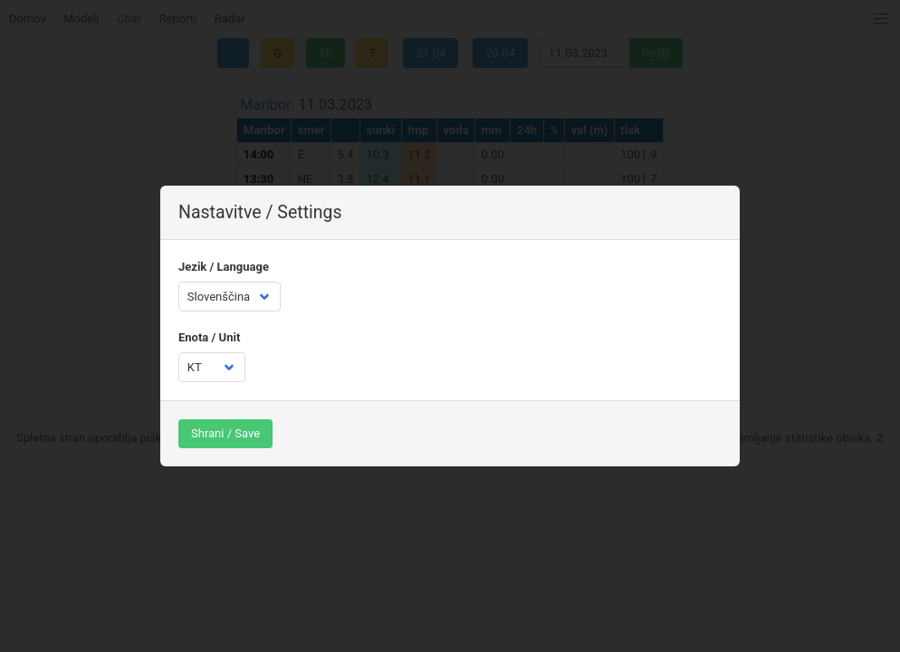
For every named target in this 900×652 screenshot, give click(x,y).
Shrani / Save (225, 433)
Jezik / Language (223, 266)
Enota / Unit (209, 337)
